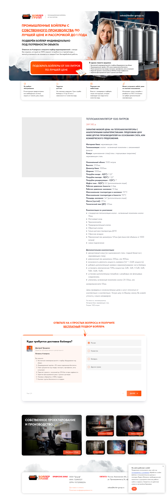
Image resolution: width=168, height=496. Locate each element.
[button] (136, 18)
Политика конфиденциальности (80, 488)
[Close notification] (163, 466)
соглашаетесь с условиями (140, 472)
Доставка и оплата (76, 486)
